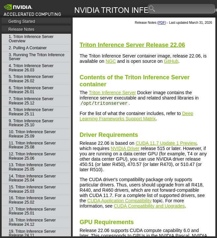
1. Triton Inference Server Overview (31, 39)
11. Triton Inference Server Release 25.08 (32, 145)
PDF (162, 22)
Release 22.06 (132, 45)
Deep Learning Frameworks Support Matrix (136, 116)
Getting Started (21, 21)
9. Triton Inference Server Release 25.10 (31, 123)
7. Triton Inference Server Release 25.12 (31, 101)
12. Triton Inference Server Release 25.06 (32, 156)
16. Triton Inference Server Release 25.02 (32, 200)
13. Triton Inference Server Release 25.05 (32, 167)
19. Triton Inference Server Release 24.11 (32, 233)
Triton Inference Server (112, 92)
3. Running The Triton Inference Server (37, 57)
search (152, 9)
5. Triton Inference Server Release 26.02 (31, 79)
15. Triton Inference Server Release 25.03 (32, 189)
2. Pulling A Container (28, 48)
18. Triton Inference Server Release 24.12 (32, 222)
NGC (111, 61)
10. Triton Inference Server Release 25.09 (32, 134)
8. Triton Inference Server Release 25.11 (31, 112)
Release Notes (21, 29)
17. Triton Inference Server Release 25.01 (32, 211)
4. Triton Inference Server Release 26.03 (31, 68)
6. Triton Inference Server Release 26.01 (31, 90)
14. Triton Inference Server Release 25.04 (32, 178)
